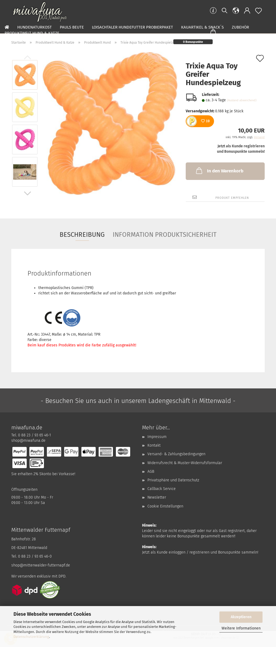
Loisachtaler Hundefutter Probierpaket (132, 27)
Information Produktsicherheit (164, 234)
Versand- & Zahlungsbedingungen (176, 454)
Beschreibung (82, 234)
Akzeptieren (241, 617)
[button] (236, 11)
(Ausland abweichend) (242, 100)
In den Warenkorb (219, 170)
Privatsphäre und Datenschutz (173, 480)
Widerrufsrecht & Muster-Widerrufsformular (184, 463)
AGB (150, 471)
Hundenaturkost (34, 27)
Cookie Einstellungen (165, 506)
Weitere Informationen (241, 628)
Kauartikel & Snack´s (202, 27)
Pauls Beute (72, 27)
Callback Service (161, 488)
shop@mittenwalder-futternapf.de (40, 565)
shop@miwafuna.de (28, 440)
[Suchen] (224, 11)
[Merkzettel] (258, 11)
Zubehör (240, 27)
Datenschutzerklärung (31, 637)
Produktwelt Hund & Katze (32, 33)
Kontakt (154, 445)
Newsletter (156, 497)
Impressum (157, 436)
